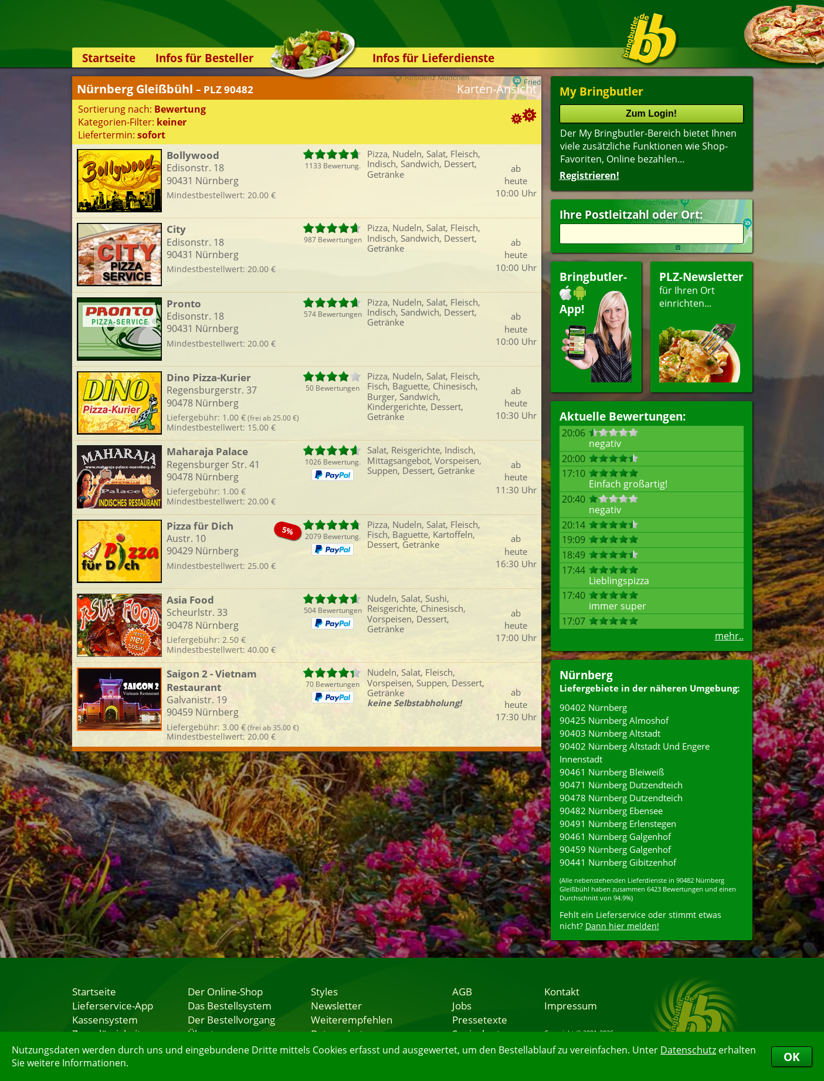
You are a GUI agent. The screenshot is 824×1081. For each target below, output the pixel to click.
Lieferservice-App (112, 1005)
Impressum (570, 1005)
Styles (324, 991)
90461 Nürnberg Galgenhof (615, 836)
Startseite (108, 57)
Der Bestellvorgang (231, 1019)
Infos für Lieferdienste (433, 57)
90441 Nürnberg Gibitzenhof (617, 862)
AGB (462, 991)
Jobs (462, 1005)
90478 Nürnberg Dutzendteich (621, 798)
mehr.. (729, 635)
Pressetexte (479, 1019)
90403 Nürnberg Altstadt (609, 733)
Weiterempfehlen (351, 1019)
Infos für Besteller (204, 57)
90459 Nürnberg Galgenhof (615, 849)
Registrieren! (589, 175)
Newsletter (336, 1005)
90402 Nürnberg (593, 707)
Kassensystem (105, 1019)
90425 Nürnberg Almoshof (614, 720)
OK (792, 1056)
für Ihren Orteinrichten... (701, 325)
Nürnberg (586, 674)
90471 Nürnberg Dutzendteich (621, 785)
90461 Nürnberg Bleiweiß (611, 772)
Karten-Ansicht (497, 89)
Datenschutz (688, 1049)
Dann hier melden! (622, 925)
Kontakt (561, 991)
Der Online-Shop (225, 991)
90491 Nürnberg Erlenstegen (617, 823)
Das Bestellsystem (230, 1005)
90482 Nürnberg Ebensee (611, 810)
